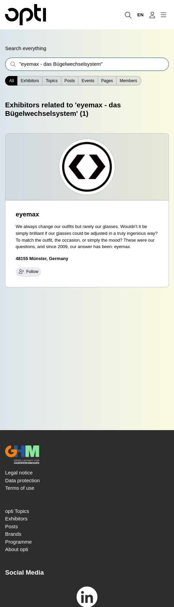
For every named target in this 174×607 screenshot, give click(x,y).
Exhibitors (30, 80)
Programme (18, 542)
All (11, 80)
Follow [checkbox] (28, 271)
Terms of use (19, 488)
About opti (16, 549)
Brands (13, 534)
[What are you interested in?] (87, 64)
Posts (11, 526)
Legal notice (19, 472)
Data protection (22, 480)
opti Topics (17, 511)
